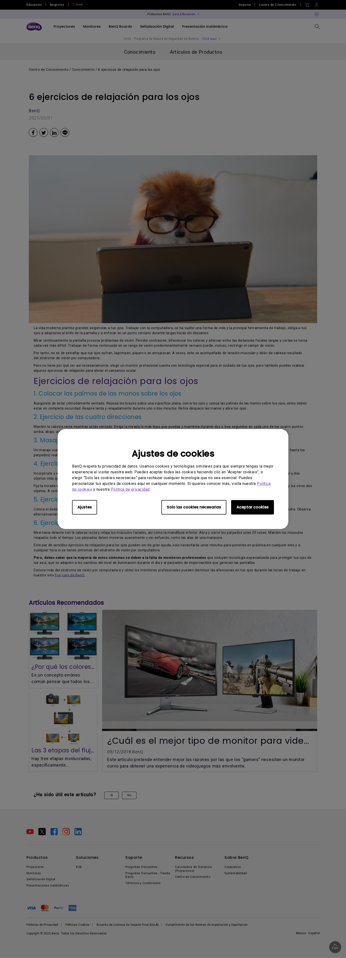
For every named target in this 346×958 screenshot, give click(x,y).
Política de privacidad (130, 489)
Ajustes (84, 507)
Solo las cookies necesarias (194, 507)
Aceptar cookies (252, 507)
